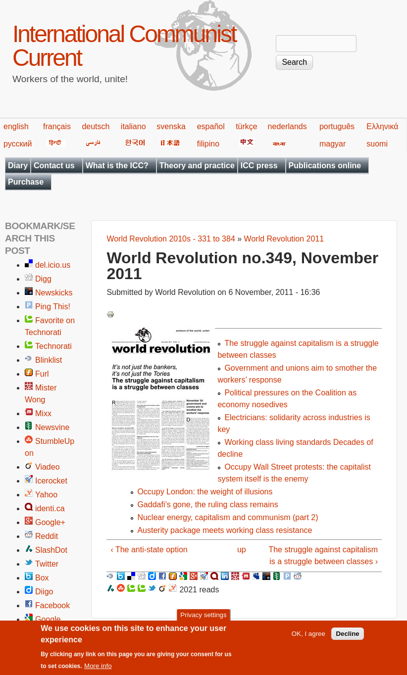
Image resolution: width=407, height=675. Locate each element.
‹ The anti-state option (148, 549)
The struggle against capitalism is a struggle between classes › (323, 555)
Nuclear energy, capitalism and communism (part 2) (227, 517)
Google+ (50, 522)
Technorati (53, 346)
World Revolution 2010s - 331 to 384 (170, 239)
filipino (208, 144)
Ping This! (52, 306)
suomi (377, 144)
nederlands (287, 126)
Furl (42, 374)
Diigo (44, 591)
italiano (133, 126)
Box (42, 578)
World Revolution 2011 (284, 239)
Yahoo (46, 494)
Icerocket (51, 481)
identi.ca (50, 508)
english (16, 126)
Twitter (46, 564)
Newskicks (54, 293)
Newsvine (52, 427)
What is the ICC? (117, 165)
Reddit (46, 536)
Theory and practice (197, 165)
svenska (171, 126)
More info (98, 670)
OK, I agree (308, 637)
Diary (18, 165)
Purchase (26, 182)
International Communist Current (124, 46)
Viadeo (47, 467)
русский (17, 144)
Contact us (54, 165)
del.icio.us (52, 265)
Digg (43, 279)
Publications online (325, 165)
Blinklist (48, 360)
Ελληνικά (382, 126)
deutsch (95, 126)
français (57, 126)
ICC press (259, 165)
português (337, 126)
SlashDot (51, 550)
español (211, 126)
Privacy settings (203, 619)
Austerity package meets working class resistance (224, 530)
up (241, 549)
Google (48, 619)
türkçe (246, 126)
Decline (347, 637)
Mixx (43, 413)
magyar (332, 144)
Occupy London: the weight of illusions (204, 491)
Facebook (52, 605)
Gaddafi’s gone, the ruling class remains (207, 504)
